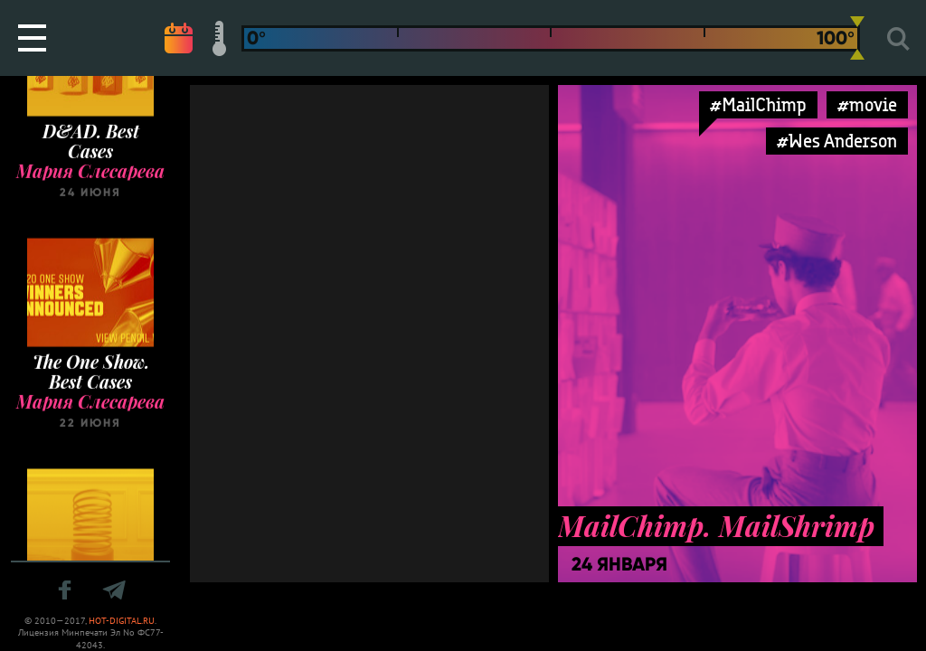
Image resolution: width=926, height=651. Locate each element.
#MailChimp (758, 104)
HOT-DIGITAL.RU (122, 621)
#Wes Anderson (837, 140)
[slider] (857, 38)
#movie (867, 104)
